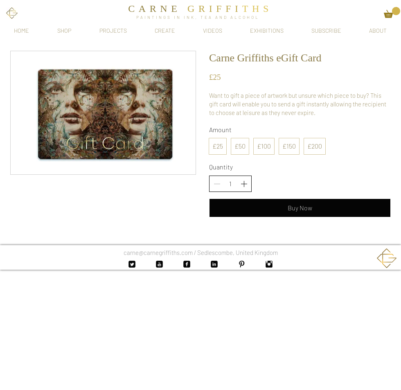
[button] (392, 12)
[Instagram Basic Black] (269, 264)
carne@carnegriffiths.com (158, 252)
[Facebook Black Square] (186, 264)
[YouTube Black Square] (159, 264)
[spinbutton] (230, 183)
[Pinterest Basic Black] (241, 264)
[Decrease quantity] (217, 184)
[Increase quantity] (244, 184)
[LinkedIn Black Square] (214, 264)
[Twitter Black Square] (131, 264)
